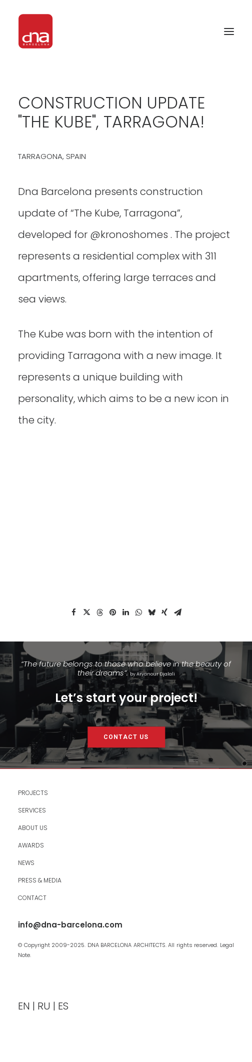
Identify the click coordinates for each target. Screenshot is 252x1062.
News (26, 862)
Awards (31, 845)
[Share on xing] (164, 612)
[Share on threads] (100, 612)
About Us (33, 828)
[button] (229, 31)
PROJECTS (33, 792)
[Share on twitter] (86, 612)
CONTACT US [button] (126, 737)
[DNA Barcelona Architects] (35, 31)
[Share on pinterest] (112, 612)
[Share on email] (178, 612)
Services (32, 810)
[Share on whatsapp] (138, 612)
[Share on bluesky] (152, 612)
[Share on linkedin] (126, 612)
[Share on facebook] (74, 612)
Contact (32, 898)
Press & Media (40, 880)
